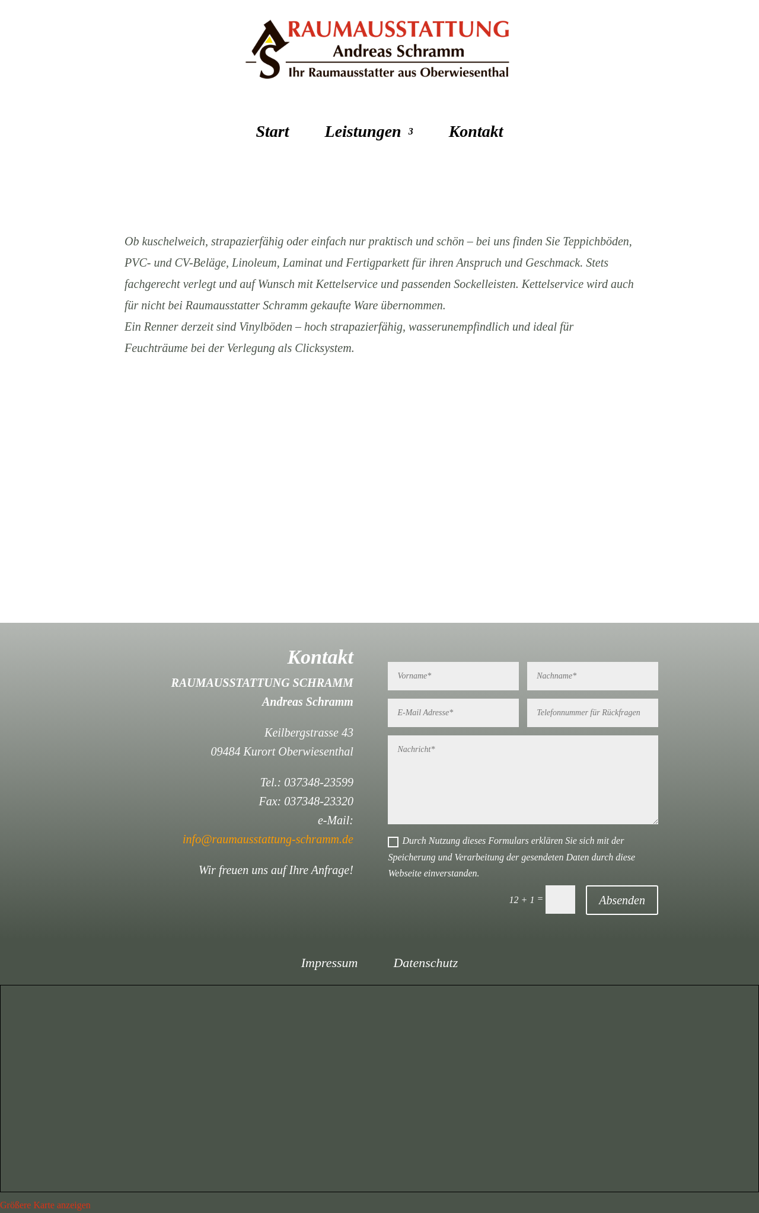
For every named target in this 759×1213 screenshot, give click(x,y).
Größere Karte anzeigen (45, 1205)
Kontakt (476, 133)
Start (272, 133)
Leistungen (363, 133)
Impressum (329, 964)
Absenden (622, 900)
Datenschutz (425, 964)
